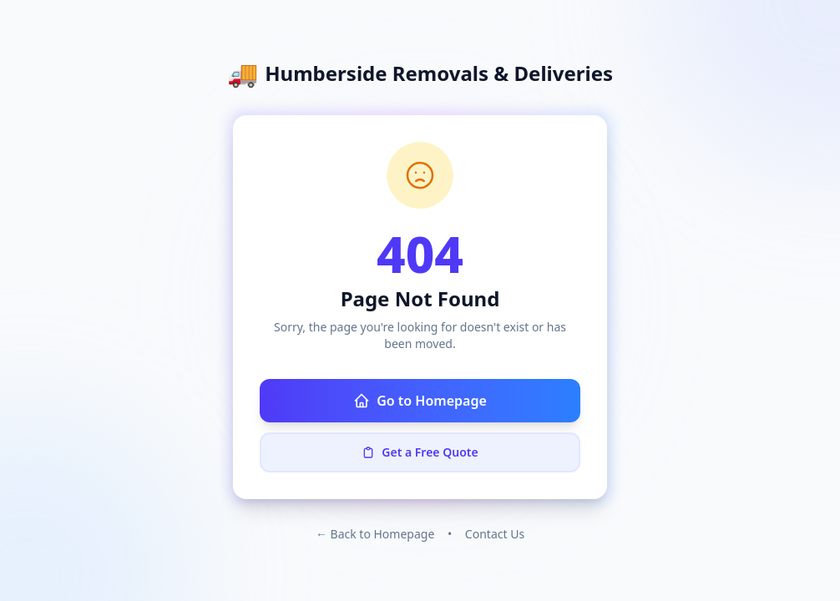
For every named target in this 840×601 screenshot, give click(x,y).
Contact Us (494, 534)
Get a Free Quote (420, 452)
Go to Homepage (420, 400)
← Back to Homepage (375, 534)
